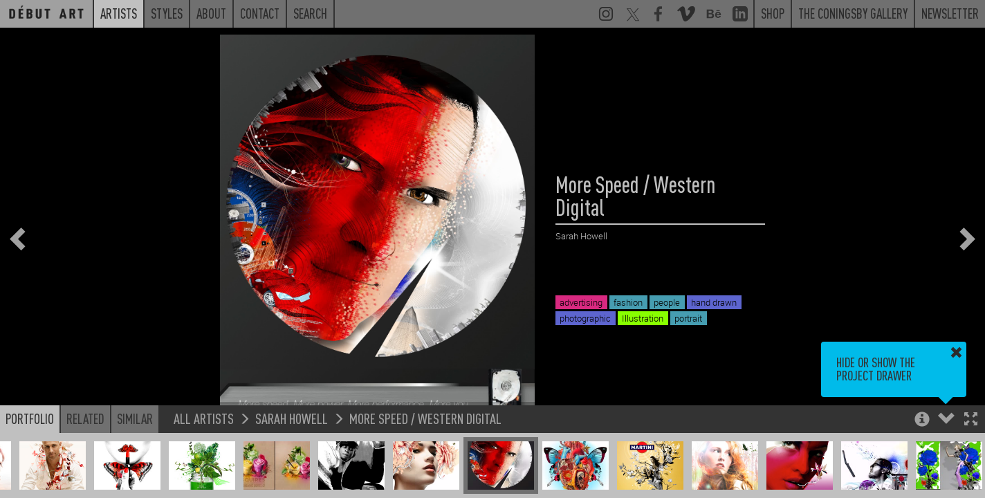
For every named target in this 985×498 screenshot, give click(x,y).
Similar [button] (135, 418)
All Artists (204, 418)
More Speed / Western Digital (425, 418)
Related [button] (85, 418)
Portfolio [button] (30, 418)
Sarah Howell (291, 418)
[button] (970, 420)
